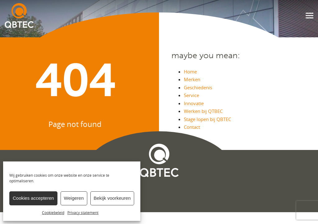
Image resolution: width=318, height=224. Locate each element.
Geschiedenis (198, 87)
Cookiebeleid (53, 212)
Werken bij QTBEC (203, 111)
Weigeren (74, 198)
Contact (192, 127)
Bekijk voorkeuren (112, 198)
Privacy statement (82, 212)
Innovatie (194, 103)
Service (191, 95)
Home (190, 71)
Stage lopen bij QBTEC (207, 119)
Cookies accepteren (33, 198)
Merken (192, 79)
